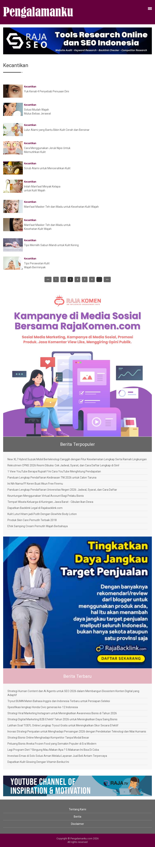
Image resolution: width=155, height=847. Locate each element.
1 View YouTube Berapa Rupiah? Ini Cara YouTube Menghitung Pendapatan (54, 471)
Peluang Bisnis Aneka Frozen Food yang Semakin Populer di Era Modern (51, 743)
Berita (77, 816)
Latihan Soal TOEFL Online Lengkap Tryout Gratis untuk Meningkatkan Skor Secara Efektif (62, 725)
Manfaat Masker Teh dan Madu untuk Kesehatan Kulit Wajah (61, 206)
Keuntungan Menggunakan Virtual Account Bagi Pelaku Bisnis (45, 495)
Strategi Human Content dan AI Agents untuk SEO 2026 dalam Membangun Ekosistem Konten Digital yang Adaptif (73, 693)
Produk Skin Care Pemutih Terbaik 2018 (32, 520)
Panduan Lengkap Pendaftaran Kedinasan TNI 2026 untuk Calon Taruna (51, 477)
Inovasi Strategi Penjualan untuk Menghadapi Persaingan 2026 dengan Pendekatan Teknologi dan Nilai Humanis (76, 731)
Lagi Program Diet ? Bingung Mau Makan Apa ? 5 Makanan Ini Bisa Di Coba (53, 749)
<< (48, 279)
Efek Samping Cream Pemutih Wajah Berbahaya (37, 526)
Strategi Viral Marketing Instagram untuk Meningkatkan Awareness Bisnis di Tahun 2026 (62, 713)
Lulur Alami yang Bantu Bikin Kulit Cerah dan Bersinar (56, 129)
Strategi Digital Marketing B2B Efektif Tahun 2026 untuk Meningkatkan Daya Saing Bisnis (62, 719)
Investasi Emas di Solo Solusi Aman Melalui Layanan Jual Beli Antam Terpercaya (57, 755)
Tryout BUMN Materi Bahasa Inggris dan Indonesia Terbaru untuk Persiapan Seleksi (58, 701)
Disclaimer (77, 823)
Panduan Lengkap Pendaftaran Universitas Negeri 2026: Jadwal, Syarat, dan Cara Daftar (62, 489)
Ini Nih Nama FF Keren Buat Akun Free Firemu (35, 483)
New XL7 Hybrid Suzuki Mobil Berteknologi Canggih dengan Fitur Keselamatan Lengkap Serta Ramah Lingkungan (77, 459)
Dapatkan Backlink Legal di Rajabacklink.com (35, 507)
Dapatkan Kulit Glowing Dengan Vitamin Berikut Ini (38, 761)
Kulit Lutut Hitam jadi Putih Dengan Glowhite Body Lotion (42, 514)
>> (107, 279)
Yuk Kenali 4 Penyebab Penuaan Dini (46, 91)
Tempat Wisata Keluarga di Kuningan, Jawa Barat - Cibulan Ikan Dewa (50, 501)
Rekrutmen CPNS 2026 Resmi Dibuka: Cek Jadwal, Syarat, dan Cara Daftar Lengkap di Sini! (63, 465)
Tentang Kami (77, 809)
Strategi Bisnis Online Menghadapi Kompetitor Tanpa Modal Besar (48, 737)
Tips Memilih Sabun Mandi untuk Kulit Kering (51, 245)
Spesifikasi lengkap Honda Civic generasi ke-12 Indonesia (42, 707)
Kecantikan (30, 86)
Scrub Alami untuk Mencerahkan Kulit (47, 168)
